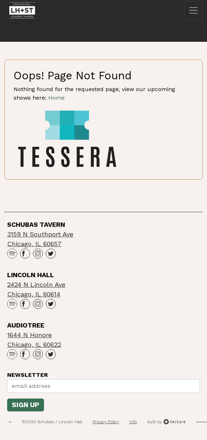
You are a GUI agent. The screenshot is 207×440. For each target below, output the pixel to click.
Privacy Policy (106, 421)
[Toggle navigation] (193, 10)
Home (56, 97)
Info (133, 421)
